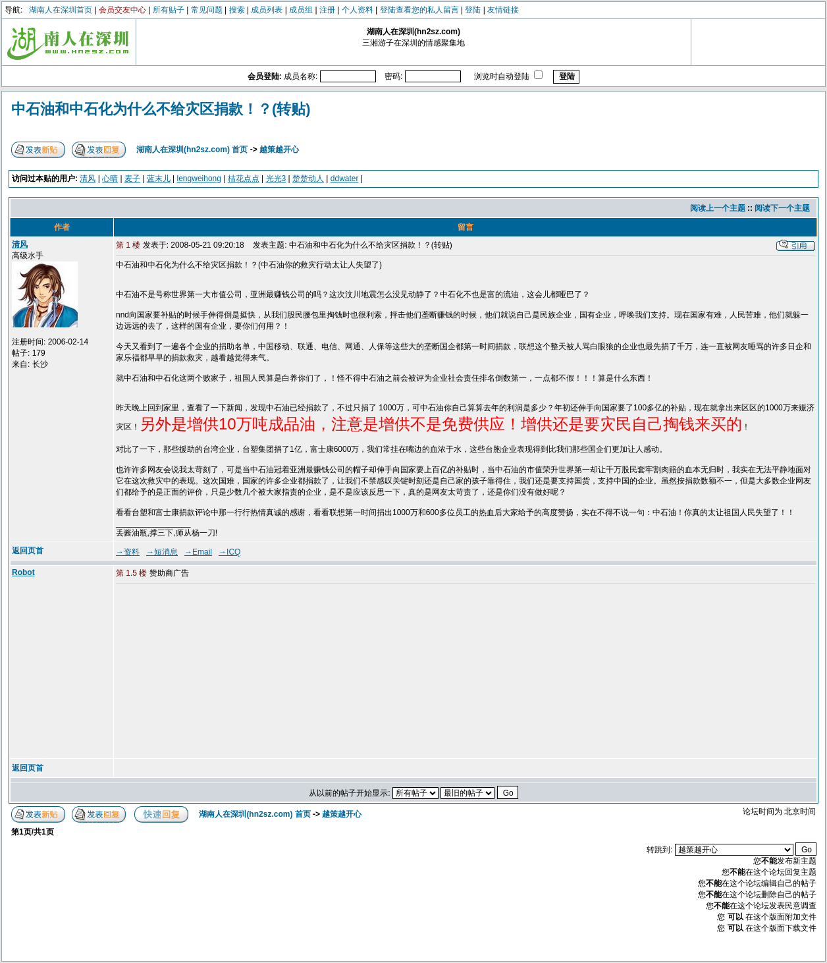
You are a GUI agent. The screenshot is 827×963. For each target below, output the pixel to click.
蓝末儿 (159, 178)
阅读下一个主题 (782, 208)
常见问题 (207, 9)
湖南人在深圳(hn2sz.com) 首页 (192, 149)
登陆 (473, 9)
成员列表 (266, 9)
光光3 (276, 178)
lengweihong (199, 178)
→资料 (128, 552)
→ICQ (229, 552)
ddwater (345, 178)
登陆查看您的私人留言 (419, 9)
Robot (23, 572)
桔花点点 (243, 178)
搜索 (237, 9)
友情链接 (503, 9)
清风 (87, 178)
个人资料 (357, 9)
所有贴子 (168, 9)
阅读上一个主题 (717, 208)
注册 (327, 9)
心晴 (110, 178)
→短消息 (162, 552)
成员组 (301, 9)
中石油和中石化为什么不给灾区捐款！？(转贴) (161, 109)
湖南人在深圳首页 (60, 9)
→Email (198, 552)
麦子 (132, 178)
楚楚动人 (308, 178)
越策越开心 (279, 149)
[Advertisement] (216, 672)
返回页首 (27, 550)
